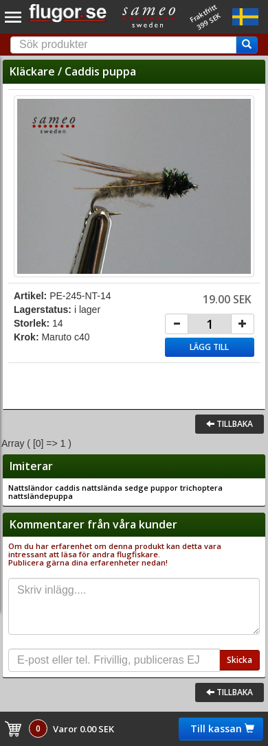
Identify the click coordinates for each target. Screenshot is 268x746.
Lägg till (209, 347)
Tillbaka (229, 424)
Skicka (239, 660)
